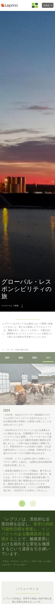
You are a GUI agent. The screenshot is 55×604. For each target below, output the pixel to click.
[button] (35, 5)
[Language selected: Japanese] (48, 5)
